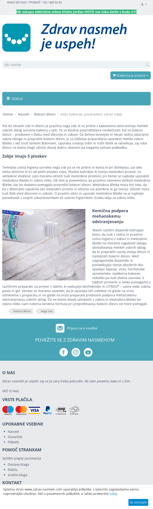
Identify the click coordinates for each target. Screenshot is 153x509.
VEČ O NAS (10, 391)
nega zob (46, 311)
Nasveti (23, 114)
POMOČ (35, 2)
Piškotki (13, 442)
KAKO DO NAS (16, 2)
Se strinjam (138, 502)
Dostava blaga (18, 464)
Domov (8, 114)
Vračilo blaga (17, 475)
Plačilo (13, 469)
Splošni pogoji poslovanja (21, 458)
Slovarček (15, 437)
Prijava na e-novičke (82, 328)
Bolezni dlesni (45, 114)
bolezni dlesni (22, 311)
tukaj (113, 493)
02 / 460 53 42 (52, 2)
